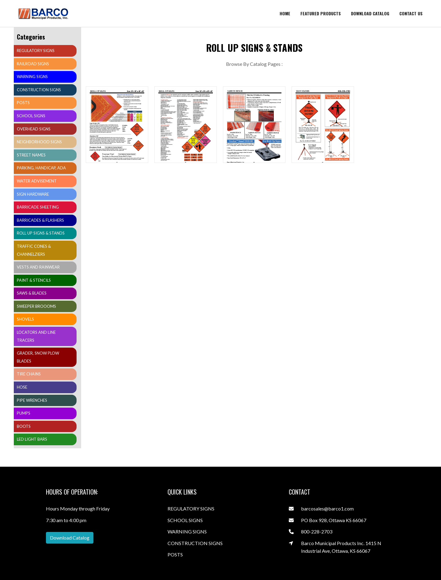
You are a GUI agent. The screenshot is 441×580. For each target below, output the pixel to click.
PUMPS (23, 413)
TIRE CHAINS (29, 373)
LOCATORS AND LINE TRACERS (36, 336)
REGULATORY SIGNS (36, 50)
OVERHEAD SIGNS (34, 128)
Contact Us (411, 13)
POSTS (23, 102)
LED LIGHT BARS (32, 439)
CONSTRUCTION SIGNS (39, 89)
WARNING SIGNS (32, 76)
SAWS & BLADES (32, 293)
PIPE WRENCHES (32, 400)
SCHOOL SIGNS (31, 115)
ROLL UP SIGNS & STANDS (41, 233)
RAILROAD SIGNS (33, 63)
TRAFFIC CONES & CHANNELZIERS (34, 250)
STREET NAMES (31, 155)
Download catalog (370, 13)
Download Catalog (69, 537)
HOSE (22, 387)
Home (285, 13)
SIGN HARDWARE (33, 194)
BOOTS (24, 426)
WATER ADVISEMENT (37, 181)
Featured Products (320, 13)
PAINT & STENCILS (34, 280)
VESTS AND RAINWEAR (38, 267)
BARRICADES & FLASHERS (40, 220)
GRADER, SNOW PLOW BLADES (38, 357)
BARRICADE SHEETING (38, 207)
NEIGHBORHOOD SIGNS (39, 141)
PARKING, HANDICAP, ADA (41, 167)
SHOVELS (25, 319)
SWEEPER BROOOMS (36, 306)
